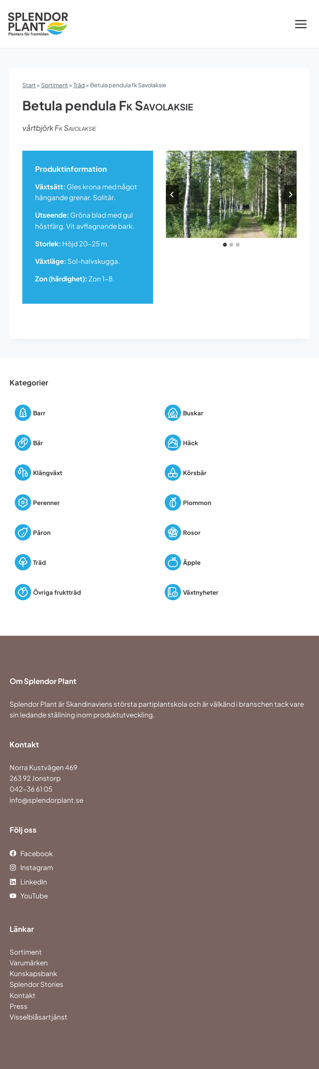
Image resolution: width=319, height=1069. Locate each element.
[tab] (225, 245)
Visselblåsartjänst (38, 1016)
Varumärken (29, 962)
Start (29, 84)
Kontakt (22, 995)
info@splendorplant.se (46, 800)
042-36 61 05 (31, 788)
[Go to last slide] (172, 194)
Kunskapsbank (33, 973)
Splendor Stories (36, 984)
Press (19, 1006)
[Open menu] (300, 24)
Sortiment (54, 84)
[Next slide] (290, 194)
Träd (79, 84)
